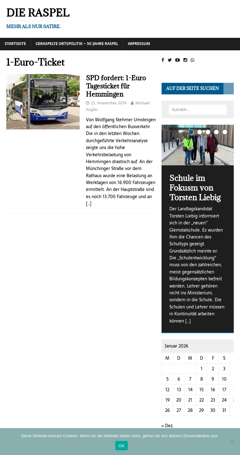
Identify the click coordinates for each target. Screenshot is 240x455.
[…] (88, 203)
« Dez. (168, 425)
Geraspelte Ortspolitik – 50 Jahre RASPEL (77, 44)
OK (121, 445)
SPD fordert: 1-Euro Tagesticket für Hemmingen (116, 86)
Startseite (15, 44)
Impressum (139, 44)
